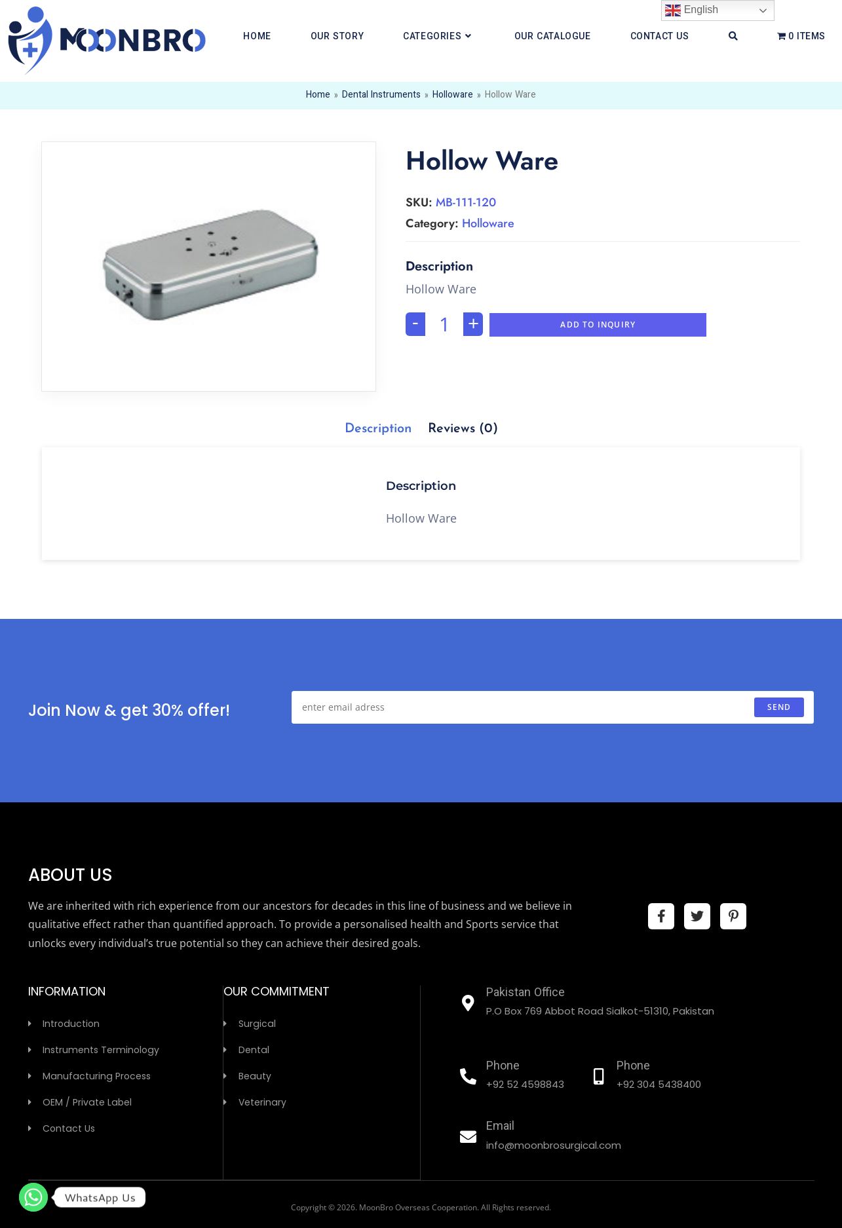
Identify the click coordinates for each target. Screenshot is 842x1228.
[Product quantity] (444, 324)
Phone (503, 1067)
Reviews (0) (463, 429)
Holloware (452, 95)
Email (500, 1127)
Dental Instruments (381, 95)
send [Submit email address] (779, 707)
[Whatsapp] (33, 1197)
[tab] (378, 429)
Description (378, 429)
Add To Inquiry (598, 324)
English (691, 10)
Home (318, 95)
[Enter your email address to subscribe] (553, 707)
